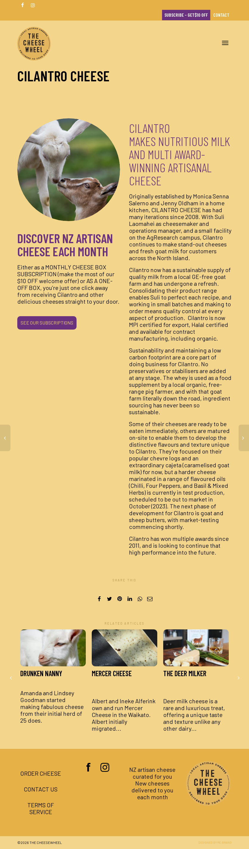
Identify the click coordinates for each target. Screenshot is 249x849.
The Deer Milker (184, 677)
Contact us (40, 789)
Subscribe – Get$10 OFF (186, 15)
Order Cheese (40, 773)
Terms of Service (40, 808)
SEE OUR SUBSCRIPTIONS (47, 322)
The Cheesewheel (45, 842)
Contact (221, 15)
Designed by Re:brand (215, 842)
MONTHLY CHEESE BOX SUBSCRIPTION (61, 270)
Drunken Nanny (41, 673)
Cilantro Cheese (176, 209)
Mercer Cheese (112, 677)
